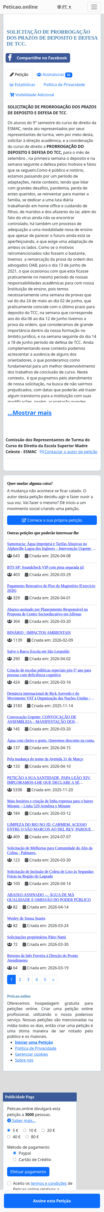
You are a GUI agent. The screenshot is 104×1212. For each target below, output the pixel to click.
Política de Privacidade (64, 84)
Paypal (25, 1167)
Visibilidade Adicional (32, 94)
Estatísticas (22, 84)
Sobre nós (24, 1074)
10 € (33, 1144)
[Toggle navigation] (94, 7)
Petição (19, 74)
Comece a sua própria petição (52, 534)
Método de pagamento (28, 1161)
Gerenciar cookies (31, 1068)
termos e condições (49, 1197)
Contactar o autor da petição (69, 451)
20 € (51, 1144)
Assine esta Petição (52, 474)
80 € (35, 1151)
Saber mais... (21, 1135)
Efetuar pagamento (28, 1186)
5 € (15, 1144)
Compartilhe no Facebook (36, 57)
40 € (17, 1151)
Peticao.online (20, 6)
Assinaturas (54, 74)
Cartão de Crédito (35, 1174)
